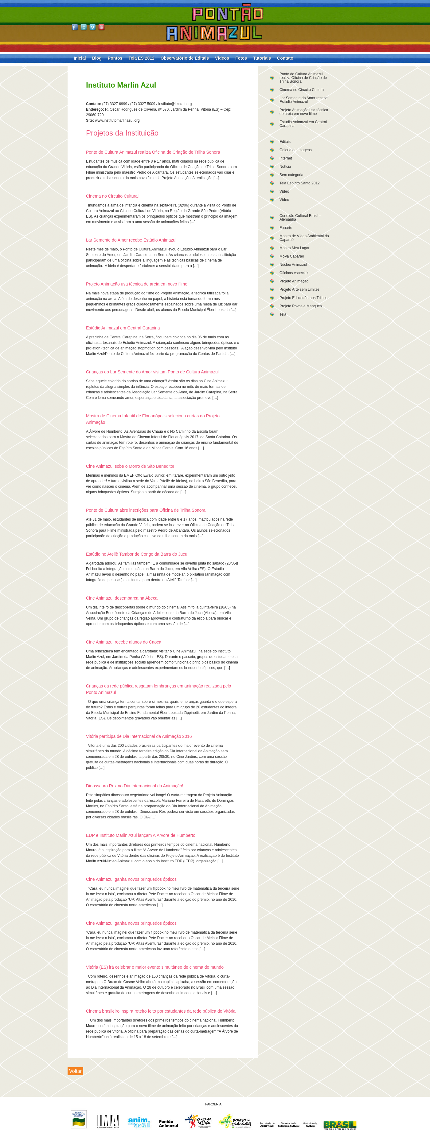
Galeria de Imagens (296, 150)
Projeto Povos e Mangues (301, 306)
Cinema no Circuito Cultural (302, 90)
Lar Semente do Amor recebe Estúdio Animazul (304, 100)
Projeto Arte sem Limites (299, 289)
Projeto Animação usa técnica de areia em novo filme (304, 112)
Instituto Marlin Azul (121, 85)
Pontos (115, 58)
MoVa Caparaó (292, 256)
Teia (283, 314)
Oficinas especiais (294, 273)
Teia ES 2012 (141, 58)
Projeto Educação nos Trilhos (303, 298)
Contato (285, 58)
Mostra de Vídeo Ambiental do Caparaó (304, 238)
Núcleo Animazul (293, 264)
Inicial (80, 58)
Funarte (286, 228)
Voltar (75, 1071)
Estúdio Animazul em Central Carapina (303, 124)
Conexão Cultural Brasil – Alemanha (300, 218)
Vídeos (222, 58)
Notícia (285, 166)
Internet (286, 158)
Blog (97, 58)
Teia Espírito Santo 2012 (300, 183)
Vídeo (284, 191)
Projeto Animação (294, 281)
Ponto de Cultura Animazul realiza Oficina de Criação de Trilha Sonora (303, 78)
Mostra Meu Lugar (294, 248)
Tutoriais (262, 58)
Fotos (241, 58)
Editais (285, 142)
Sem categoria (291, 175)
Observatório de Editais (185, 58)
